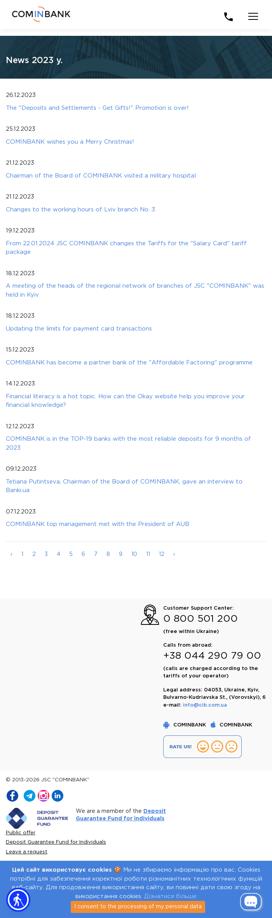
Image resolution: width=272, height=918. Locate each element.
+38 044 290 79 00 (212, 656)
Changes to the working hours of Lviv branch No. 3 (80, 209)
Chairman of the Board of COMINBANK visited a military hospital (101, 175)
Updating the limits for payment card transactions (79, 328)
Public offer (20, 833)
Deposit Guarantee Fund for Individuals (56, 842)
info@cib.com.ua (205, 705)
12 (161, 554)
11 (148, 554)
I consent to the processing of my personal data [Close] (138, 906)
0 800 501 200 (200, 619)
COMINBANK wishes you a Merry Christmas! (70, 141)
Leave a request (26, 852)
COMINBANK (185, 725)
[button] (18, 899)
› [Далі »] (174, 554)
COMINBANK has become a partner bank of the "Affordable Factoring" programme (129, 362)
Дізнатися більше (170, 896)
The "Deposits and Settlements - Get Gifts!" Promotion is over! (97, 108)
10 (134, 554)
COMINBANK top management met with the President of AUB (97, 524)
